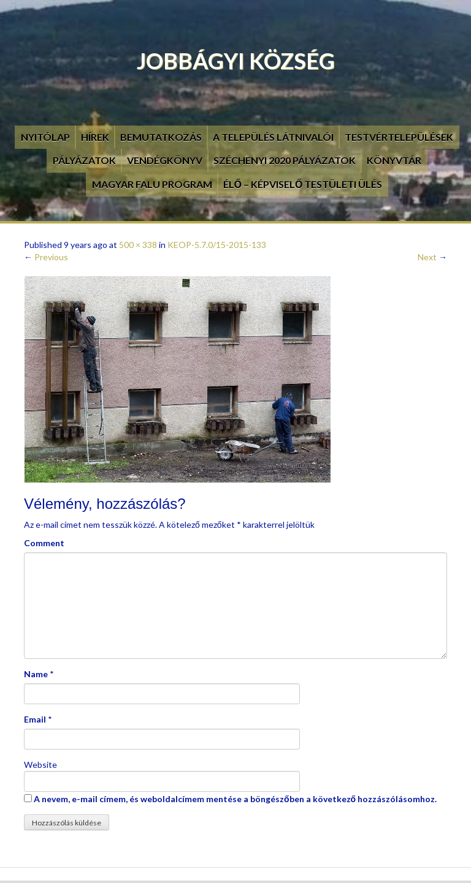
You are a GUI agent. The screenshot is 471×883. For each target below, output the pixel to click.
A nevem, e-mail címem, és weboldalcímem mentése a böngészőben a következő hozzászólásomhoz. (235, 799)
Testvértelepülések (399, 137)
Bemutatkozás (161, 137)
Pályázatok (84, 160)
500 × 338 (138, 244)
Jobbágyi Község (236, 60)
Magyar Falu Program (152, 184)
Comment (44, 543)
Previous (46, 257)
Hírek (95, 137)
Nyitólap (45, 137)
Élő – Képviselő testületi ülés (303, 184)
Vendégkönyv (164, 160)
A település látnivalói (273, 137)
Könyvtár (394, 160)
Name (36, 674)
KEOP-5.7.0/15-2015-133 (216, 244)
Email (35, 719)
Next (432, 257)
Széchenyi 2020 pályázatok (284, 160)
